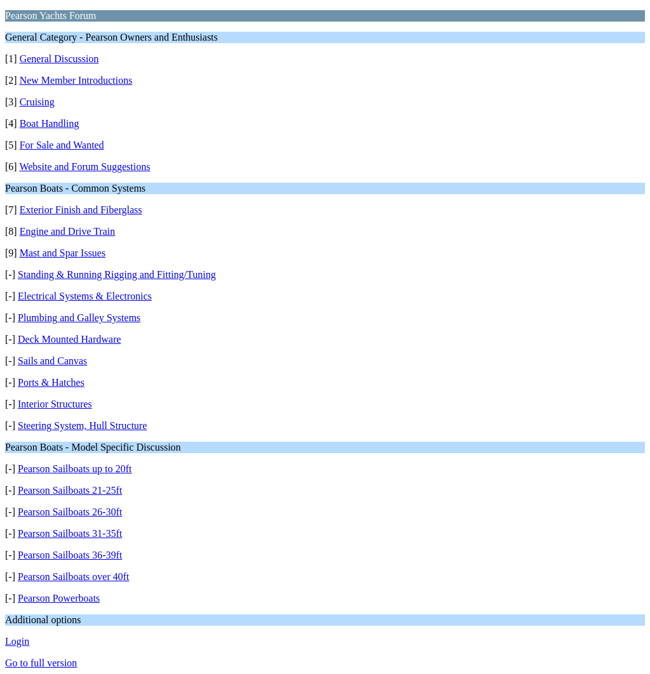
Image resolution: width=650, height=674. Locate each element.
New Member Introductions (76, 80)
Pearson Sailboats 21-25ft (70, 490)
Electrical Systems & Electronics (85, 296)
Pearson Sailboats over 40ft (73, 576)
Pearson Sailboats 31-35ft (70, 533)
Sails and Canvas (52, 360)
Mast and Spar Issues (63, 253)
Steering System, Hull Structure (82, 425)
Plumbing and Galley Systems (79, 317)
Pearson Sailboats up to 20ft (75, 468)
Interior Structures (55, 404)
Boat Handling (49, 123)
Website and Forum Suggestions (84, 166)
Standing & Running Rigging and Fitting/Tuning (117, 274)
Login (17, 641)
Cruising (37, 101)
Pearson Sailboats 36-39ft (70, 555)
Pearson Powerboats (59, 598)
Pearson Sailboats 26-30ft (70, 511)
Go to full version (41, 662)
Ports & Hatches (51, 382)
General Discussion (59, 58)
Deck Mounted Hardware (69, 339)
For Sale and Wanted (62, 145)
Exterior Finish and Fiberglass (81, 209)
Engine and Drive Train (68, 231)
